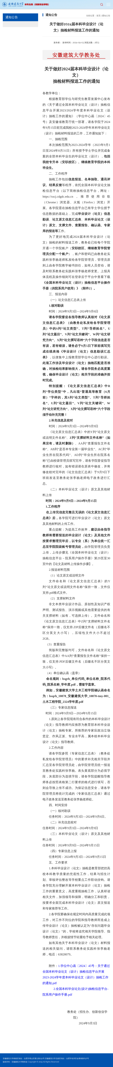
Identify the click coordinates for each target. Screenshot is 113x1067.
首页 (98, 15)
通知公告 (106, 15)
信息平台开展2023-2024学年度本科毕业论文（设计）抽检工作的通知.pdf (75, 977)
